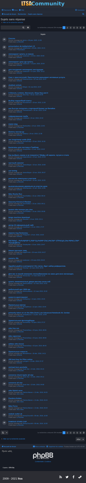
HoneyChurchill (28, 415)
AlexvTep (26, 95)
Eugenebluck (27, 157)
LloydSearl (26, 227)
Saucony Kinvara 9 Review (19, 202)
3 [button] (70, 27)
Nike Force (12, 406)
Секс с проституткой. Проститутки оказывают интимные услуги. (36, 77)
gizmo (25, 40)
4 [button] (73, 27)
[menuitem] (21, 10)
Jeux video (20, 394)
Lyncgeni (26, 361)
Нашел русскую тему (17, 250)
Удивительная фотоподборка (21, 320)
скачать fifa (13, 258)
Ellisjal (25, 87)
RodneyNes (26, 126)
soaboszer (26, 56)
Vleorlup (25, 268)
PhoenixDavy (27, 330)
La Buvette (20, 42)
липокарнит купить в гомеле (21, 54)
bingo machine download (19, 217)
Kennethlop (26, 322)
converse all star (15, 383)
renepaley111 (27, 314)
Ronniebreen (27, 102)
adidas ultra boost (16, 344)
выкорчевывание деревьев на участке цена (27, 186)
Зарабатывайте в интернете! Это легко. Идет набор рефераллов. (37, 266)
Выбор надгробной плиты (20, 101)
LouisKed (26, 118)
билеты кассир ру (16, 132)
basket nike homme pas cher (20, 210)
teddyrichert (26, 48)
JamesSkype (27, 165)
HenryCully (26, 275)
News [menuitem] (16, 10)
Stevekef (26, 219)
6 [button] (80, 27)
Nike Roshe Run (15, 194)
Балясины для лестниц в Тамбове (23, 147)
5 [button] (77, 27)
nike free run (13, 328)
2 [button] (67, 27)
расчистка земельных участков (22, 178)
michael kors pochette (17, 367)
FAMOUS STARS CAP (17, 422)
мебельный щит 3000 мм (19, 289)
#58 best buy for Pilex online (20, 359)
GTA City (11, 467)
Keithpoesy (26, 299)
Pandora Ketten (15, 398)
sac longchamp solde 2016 (19, 140)
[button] (83, 27)
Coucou (11, 38)
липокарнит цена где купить (20, 62)
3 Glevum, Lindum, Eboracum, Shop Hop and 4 (28, 93)
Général (19, 57)
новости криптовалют (18, 297)
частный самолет (16, 163)
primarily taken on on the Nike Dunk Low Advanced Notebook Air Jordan (39, 313)
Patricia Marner (28, 392)
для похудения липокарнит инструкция (25, 70)
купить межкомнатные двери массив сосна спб (29, 282)
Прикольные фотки (17, 305)
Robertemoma (27, 79)
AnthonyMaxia (27, 283)
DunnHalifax (27, 196)
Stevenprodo (27, 180)
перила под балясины (18, 233)
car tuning (12, 171)
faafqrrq (25, 133)
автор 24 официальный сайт (21, 225)
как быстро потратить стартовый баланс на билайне (31, 108)
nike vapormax (14, 336)
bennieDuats (27, 141)
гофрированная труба (18, 116)
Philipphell (26, 235)
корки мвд (12, 124)
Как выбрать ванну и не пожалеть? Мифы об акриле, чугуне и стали (38, 155)
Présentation (21, 49)
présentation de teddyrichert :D (21, 46)
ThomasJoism (27, 110)
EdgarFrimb (26, 252)
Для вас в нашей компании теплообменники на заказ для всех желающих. (41, 274)
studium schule (15, 85)
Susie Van (26, 369)
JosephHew (26, 149)
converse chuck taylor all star (20, 375)
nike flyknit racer (15, 391)
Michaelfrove (27, 307)
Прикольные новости (17, 352)
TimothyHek (27, 244)
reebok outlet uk (15, 414)
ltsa (20, 478)
